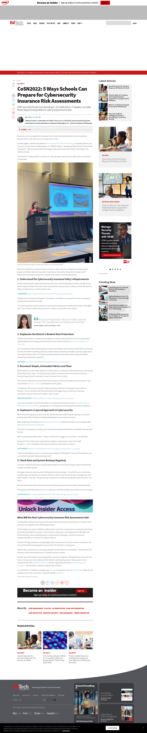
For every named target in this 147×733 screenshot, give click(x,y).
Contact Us (26, 695)
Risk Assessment (66, 613)
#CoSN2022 (59, 573)
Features (41, 23)
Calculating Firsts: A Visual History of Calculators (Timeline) (118, 316)
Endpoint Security (50, 613)
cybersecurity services (40, 563)
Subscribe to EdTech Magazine (109, 715)
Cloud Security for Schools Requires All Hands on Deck (119, 87)
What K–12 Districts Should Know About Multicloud (119, 106)
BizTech (17, 713)
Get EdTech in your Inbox (107, 694)
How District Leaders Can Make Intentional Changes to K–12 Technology (119, 334)
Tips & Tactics (51, 23)
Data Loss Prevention (75, 608)
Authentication (58, 608)
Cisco (25, 444)
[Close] (143, 727)
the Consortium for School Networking (60, 143)
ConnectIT (66, 23)
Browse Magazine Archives (107, 720)
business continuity (34, 383)
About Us (16, 695)
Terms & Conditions (48, 695)
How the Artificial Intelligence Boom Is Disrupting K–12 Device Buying (117, 116)
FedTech (27, 713)
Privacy (35, 695)
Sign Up (104, 3)
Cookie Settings (112, 728)
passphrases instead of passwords (32, 425)
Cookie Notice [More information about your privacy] (66, 731)
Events (73, 23)
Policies (47, 608)
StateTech (39, 713)
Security (18, 80)
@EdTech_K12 (75, 570)
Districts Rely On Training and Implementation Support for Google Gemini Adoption (119, 97)
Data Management (36, 608)
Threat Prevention (81, 613)
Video (58, 23)
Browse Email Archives (106, 699)
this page (52, 570)
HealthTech (53, 713)
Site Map (61, 695)
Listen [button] (23, 130)
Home (14, 80)
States (35, 23)
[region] (73, 728)
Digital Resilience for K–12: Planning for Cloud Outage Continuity (119, 325)
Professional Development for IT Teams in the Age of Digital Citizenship (118, 343)
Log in (134, 23)
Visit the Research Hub (84, 721)
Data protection (35, 613)
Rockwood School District (51, 422)
